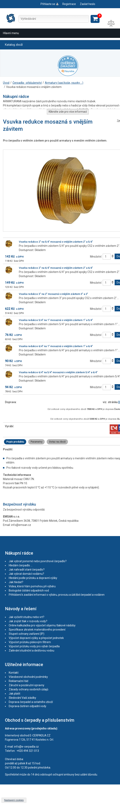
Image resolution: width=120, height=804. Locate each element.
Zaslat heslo (87, 4)
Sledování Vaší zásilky (22, 697)
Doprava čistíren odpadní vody (27, 706)
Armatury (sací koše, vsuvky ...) (64, 82)
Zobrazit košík (95, 19)
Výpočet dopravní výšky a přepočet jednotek (36, 638)
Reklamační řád (18, 681)
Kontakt (13, 672)
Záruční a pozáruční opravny (26, 685)
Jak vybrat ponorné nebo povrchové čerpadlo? (38, 561)
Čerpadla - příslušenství (27, 82)
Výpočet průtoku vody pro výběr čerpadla (34, 646)
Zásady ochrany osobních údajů (28, 689)
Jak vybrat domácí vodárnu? (26, 573)
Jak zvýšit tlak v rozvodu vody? (28, 621)
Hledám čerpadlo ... (20, 565)
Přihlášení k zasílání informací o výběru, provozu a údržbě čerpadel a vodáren (57, 594)
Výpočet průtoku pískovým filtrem (30, 642)
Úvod (6, 82)
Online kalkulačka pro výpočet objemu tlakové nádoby (42, 625)
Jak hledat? (16, 582)
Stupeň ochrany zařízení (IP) (26, 633)
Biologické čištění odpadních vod (29, 590)
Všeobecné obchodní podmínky (28, 676)
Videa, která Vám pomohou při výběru (32, 586)
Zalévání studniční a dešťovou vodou (31, 650)
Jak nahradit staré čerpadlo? (27, 569)
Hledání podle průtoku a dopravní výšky (33, 578)
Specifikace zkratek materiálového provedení (37, 629)
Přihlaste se (48, 4)
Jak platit (14, 693)
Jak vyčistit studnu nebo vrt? (26, 617)
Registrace (69, 4)
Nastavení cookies (14, 800)
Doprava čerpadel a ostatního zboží (31, 702)
